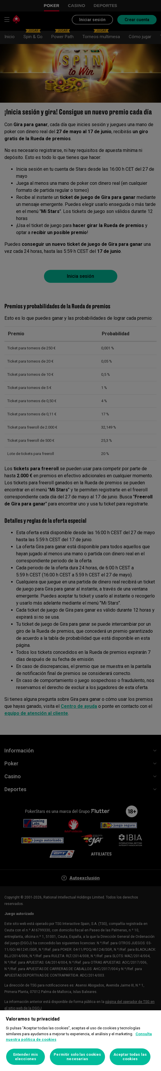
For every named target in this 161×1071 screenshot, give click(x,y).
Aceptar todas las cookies (130, 1056)
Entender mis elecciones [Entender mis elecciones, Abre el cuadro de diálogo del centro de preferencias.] (25, 1056)
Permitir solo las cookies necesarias (77, 1056)
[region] (80, 1040)
